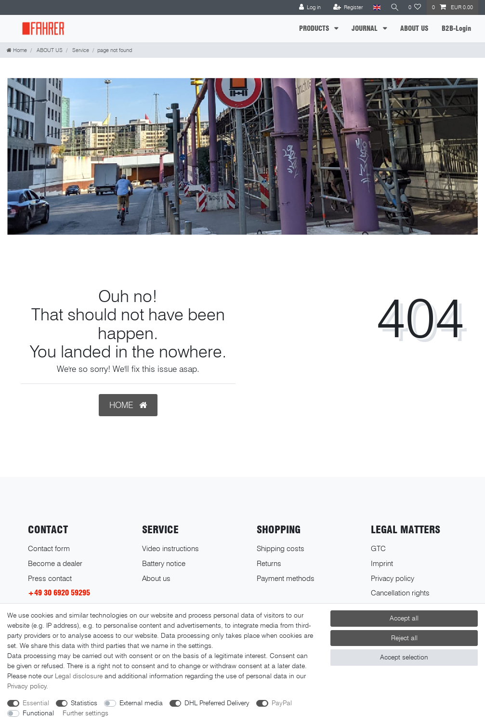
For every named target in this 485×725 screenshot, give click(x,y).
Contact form (49, 548)
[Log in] (307, 7)
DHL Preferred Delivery (216, 703)
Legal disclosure (79, 676)
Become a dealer (55, 563)
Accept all (404, 618)
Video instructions (170, 548)
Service (80, 50)
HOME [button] (128, 405)
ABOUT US (414, 28)
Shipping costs (280, 548)
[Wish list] (415, 7)
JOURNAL (366, 28)
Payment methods (286, 578)
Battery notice (163, 563)
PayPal (282, 703)
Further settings (85, 713)
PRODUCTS (315, 28)
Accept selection (404, 657)
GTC (378, 548)
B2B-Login (456, 28)
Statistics (84, 703)
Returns (269, 563)
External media (141, 703)
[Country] (374, 7)
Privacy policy (392, 578)
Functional (38, 713)
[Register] (346, 7)
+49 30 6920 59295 (59, 592)
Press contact (50, 578)
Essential (36, 703)
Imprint (382, 563)
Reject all (404, 638)
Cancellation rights (400, 592)
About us (156, 578)
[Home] (17, 50)
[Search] (393, 7)
